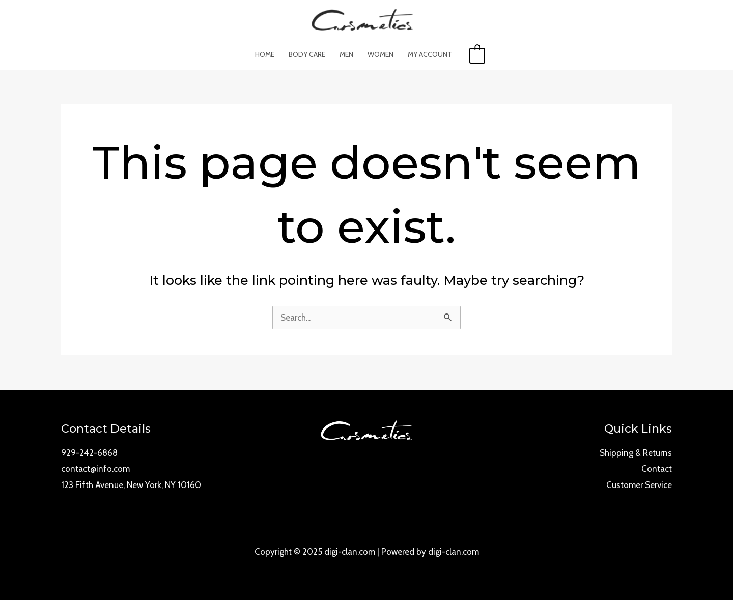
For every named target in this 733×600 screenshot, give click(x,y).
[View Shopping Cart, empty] (477, 54)
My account (430, 54)
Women (380, 54)
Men (346, 54)
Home (264, 54)
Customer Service (639, 485)
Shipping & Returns (636, 453)
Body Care (307, 54)
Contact (656, 469)
